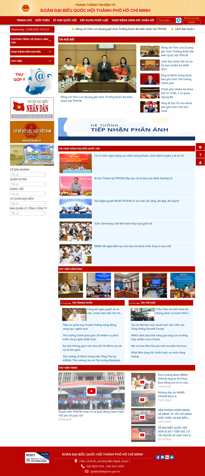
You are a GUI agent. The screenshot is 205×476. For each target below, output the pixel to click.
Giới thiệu (42, 20)
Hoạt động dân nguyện (26, 51)
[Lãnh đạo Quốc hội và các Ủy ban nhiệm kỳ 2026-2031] (91, 91)
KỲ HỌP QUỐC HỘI (65, 20)
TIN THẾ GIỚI (142, 302)
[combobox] (28, 174)
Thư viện (16, 60)
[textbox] (28, 174)
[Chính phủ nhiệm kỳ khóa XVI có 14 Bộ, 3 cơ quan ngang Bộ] (103, 91)
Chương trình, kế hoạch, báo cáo (29, 40)
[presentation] (60, 286)
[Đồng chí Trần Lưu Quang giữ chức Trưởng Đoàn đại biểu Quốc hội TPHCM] (85, 91)
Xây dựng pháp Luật (94, 20)
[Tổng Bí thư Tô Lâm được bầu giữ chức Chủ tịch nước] (108, 91)
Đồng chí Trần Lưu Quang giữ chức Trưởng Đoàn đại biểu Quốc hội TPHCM (128, 29)
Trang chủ (24, 20)
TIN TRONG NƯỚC (77, 302)
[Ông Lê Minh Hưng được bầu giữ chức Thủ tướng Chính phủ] (97, 91)
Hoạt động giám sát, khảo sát (133, 20)
